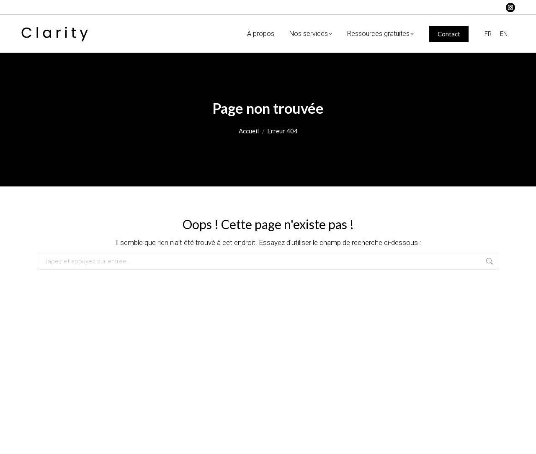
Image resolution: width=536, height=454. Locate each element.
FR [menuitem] (488, 33)
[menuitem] (488, 34)
